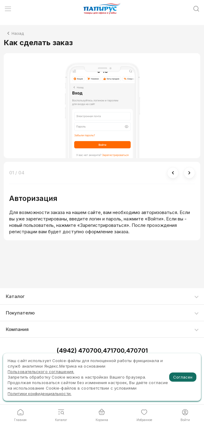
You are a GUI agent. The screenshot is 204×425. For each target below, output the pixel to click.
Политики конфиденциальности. (39, 393)
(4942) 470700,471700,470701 (102, 350)
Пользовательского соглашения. (41, 371)
